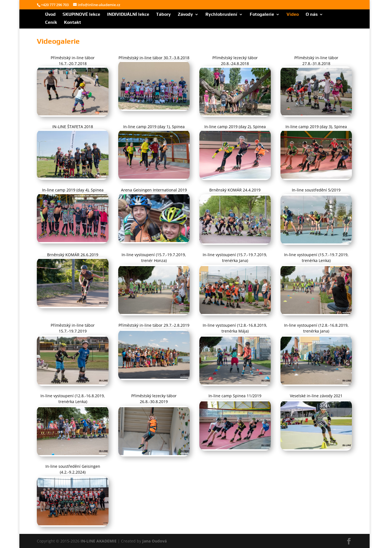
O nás (312, 14)
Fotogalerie (262, 14)
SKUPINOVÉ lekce (81, 14)
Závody (185, 14)
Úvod (50, 14)
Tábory (163, 14)
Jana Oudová (154, 541)
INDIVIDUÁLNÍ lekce (128, 14)
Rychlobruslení (221, 14)
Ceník (51, 22)
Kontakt (72, 22)
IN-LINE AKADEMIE (99, 541)
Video (293, 14)
